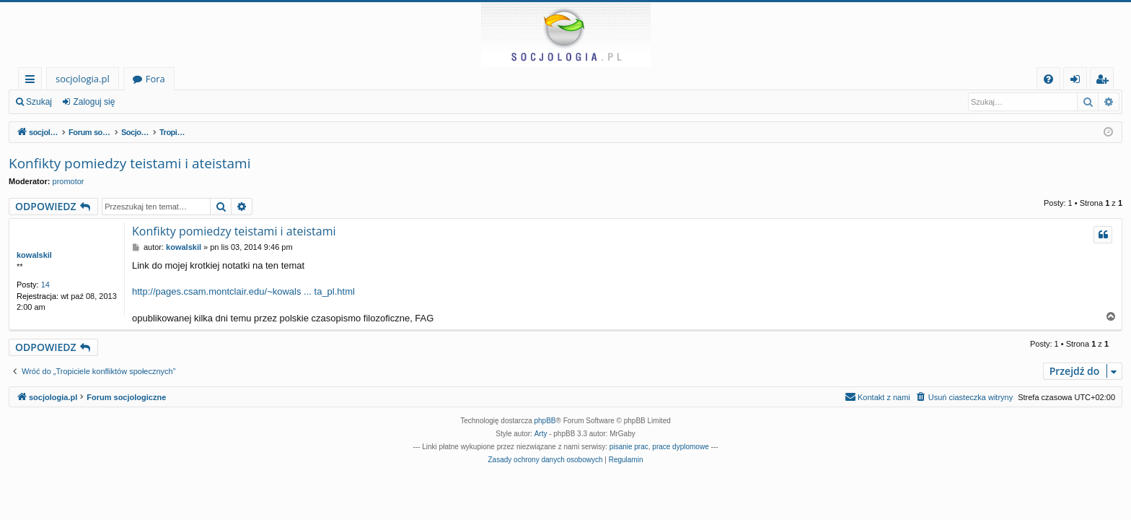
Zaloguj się (94, 102)
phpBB (545, 421)
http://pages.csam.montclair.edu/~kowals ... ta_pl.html (243, 291)
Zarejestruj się (163, 102)
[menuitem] (1048, 79)
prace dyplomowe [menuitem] (680, 447)
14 (45, 284)
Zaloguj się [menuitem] (1078, 81)
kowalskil (34, 255)
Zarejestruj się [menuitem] (1106, 81)
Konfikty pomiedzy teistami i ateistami (129, 163)
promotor (68, 181)
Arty (540, 434)
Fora (155, 78)
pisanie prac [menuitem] (628, 447)
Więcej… (33, 81)
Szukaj (39, 102)
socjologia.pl (83, 78)
